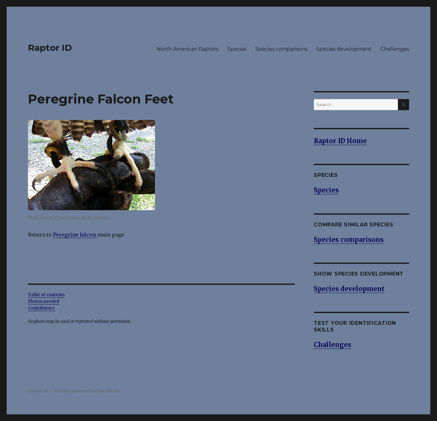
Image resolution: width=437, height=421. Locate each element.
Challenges (394, 49)
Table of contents (46, 294)
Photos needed (43, 301)
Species (236, 49)
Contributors (41, 308)
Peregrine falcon (74, 234)
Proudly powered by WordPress (87, 391)
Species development (344, 49)
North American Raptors (187, 49)
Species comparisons (281, 49)
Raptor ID (50, 47)
